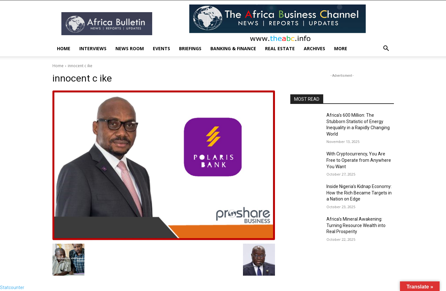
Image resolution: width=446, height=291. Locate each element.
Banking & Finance (233, 48)
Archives (314, 48)
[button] (386, 49)
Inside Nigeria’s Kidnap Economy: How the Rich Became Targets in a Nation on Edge (359, 192)
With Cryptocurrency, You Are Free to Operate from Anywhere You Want (358, 160)
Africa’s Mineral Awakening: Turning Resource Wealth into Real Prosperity (356, 225)
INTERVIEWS (92, 48)
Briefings (190, 48)
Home (63, 48)
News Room (129, 48)
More (340, 48)
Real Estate (280, 48)
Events (161, 48)
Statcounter (12, 287)
